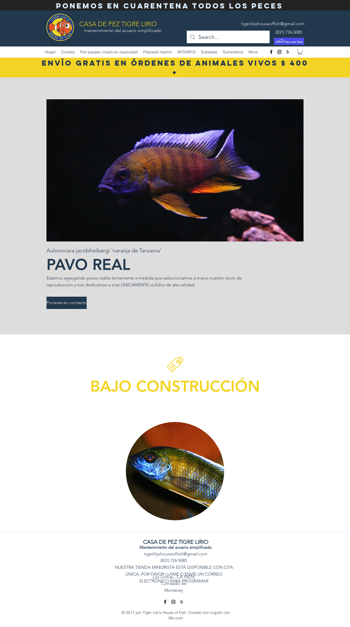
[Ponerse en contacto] (66, 303)
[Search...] (228, 37)
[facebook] (271, 52)
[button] (300, 52)
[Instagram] (279, 52)
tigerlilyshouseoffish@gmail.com (273, 23)
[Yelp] (287, 52)
